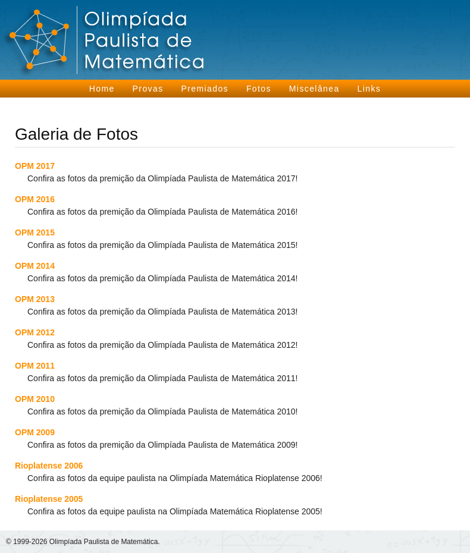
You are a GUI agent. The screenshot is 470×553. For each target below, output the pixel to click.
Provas (148, 88)
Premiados (204, 88)
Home (102, 88)
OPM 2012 (35, 332)
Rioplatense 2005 (49, 499)
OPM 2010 (35, 399)
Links (369, 88)
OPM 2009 (35, 432)
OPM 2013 (35, 299)
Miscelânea (314, 88)
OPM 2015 (35, 232)
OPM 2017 (35, 166)
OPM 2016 (35, 199)
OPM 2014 (35, 266)
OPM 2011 (35, 365)
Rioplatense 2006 (49, 465)
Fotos (258, 88)
